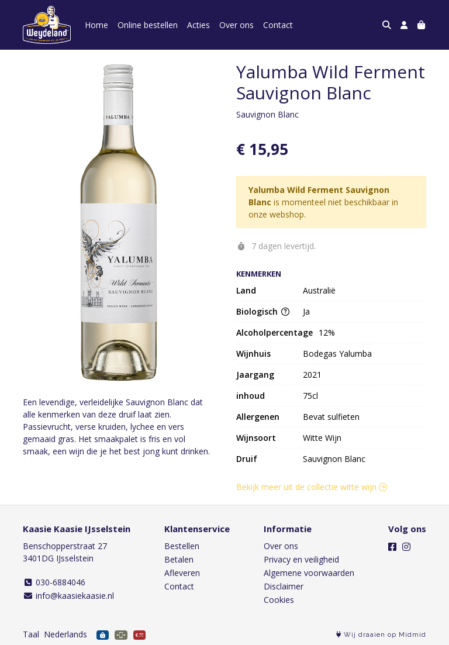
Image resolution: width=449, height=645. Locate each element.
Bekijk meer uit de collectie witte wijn (311, 486)
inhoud (250, 395)
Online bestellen (148, 24)
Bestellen (181, 545)
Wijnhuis (253, 353)
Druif (246, 458)
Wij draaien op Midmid (381, 635)
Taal (31, 634)
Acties (198, 24)
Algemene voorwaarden (309, 572)
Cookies (279, 599)
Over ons (236, 24)
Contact (278, 24)
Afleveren (182, 572)
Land (246, 290)
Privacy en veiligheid (301, 559)
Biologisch (262, 311)
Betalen (179, 559)
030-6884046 (54, 582)
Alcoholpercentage (274, 332)
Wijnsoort (256, 437)
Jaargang (255, 374)
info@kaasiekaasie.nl (68, 595)
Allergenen (257, 416)
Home (96, 24)
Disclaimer (283, 586)
